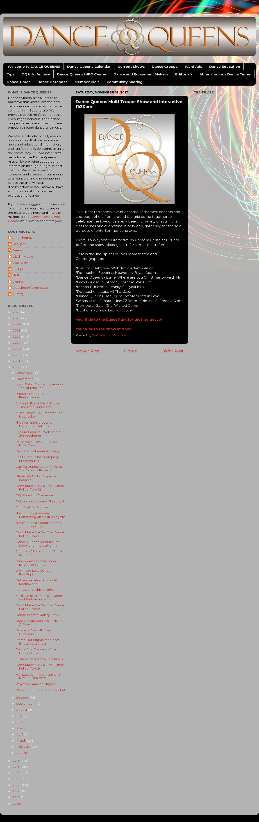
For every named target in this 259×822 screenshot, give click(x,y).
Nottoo (17, 275)
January (22, 752)
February (23, 746)
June (20, 722)
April (20, 734)
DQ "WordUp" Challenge (34, 495)
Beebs (17, 250)
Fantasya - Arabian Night (34, 589)
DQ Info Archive (36, 74)
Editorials (184, 74)
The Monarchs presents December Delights (34, 424)
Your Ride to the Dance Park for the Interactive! (119, 320)
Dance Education (224, 66)
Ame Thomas (22, 237)
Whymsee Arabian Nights (35, 684)
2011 (16, 791)
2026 (17, 312)
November (25, 379)
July (19, 716)
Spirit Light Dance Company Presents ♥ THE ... (37, 458)
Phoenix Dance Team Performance (32, 395)
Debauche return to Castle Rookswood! (36, 582)
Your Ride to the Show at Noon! (104, 329)
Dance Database (52, 82)
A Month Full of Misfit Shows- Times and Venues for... (38, 405)
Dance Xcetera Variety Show (37, 615)
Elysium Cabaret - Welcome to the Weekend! (39, 433)
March (21, 740)
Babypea (19, 244)
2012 (16, 785)
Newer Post (87, 351)
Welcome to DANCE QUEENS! (34, 66)
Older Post (172, 351)
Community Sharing (125, 82)
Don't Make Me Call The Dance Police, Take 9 (40, 666)
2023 (17, 330)
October (23, 697)
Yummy (18, 294)
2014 (17, 772)
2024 (17, 324)
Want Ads (193, 66)
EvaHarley (20, 262)
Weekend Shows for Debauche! (40, 690)
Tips (11, 74)
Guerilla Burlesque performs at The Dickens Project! (39, 468)
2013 (16, 779)
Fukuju (17, 269)
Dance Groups (165, 66)
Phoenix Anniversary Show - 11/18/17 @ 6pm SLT (37, 562)
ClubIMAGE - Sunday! (32, 507)
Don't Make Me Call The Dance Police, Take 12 (40, 487)
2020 (17, 348)
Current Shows (131, 66)
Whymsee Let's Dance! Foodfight (33, 572)
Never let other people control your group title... (39, 524)
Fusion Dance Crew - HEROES (39, 659)
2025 (17, 318)
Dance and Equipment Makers (141, 74)
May (20, 728)
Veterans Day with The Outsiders (33, 632)
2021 (16, 342)
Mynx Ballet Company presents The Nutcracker (40, 386)
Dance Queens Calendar (89, 66)
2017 (16, 367)
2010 (17, 797)
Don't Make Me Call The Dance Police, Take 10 (40, 607)
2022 (17, 336)
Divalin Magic (22, 256)
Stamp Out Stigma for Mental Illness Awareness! (38, 641)
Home (130, 351)
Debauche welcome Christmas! (40, 501)
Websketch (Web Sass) (30, 287)
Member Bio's (87, 82)
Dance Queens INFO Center (82, 74)
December (25, 372)
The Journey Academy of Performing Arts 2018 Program (40, 514)
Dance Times (18, 82)
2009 (17, 803)
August (22, 709)
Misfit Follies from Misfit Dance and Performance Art (39, 597)
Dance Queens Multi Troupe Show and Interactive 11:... (37, 543)
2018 (17, 361)
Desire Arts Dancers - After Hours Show (36, 651)
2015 (16, 766)
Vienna (17, 281)
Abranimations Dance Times (225, 74)
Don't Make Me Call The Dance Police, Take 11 (40, 534)
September (25, 703)
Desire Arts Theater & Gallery (37, 451)
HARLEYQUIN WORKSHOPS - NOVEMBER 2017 (39, 676)
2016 (16, 760)
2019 (16, 355)
